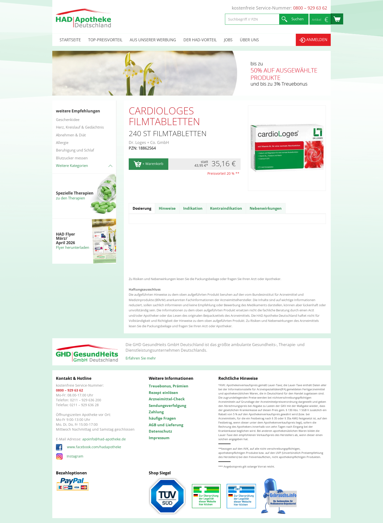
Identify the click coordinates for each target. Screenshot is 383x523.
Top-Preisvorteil (105, 40)
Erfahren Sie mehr (141, 358)
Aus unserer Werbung (153, 40)
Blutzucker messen (72, 157)
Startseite (70, 40)
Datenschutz (160, 431)
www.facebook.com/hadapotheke (88, 447)
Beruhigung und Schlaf (75, 150)
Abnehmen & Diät (71, 134)
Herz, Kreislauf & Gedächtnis (80, 127)
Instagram (69, 456)
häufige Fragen (162, 418)
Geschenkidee (67, 119)
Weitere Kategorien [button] (72, 165)
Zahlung (156, 411)
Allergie (62, 142)
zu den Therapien (70, 198)
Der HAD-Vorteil (200, 40)
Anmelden (313, 40)
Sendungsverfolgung (167, 405)
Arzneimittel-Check (167, 398)
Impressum (159, 437)
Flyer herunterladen (72, 247)
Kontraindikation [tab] (226, 208)
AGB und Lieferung (166, 424)
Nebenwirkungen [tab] (266, 208)
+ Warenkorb (148, 164)
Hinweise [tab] (167, 208)
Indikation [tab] (192, 208)
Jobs (228, 40)
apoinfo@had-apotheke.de (104, 439)
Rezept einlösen (163, 392)
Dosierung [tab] (142, 208)
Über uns (249, 40)
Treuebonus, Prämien (168, 385)
